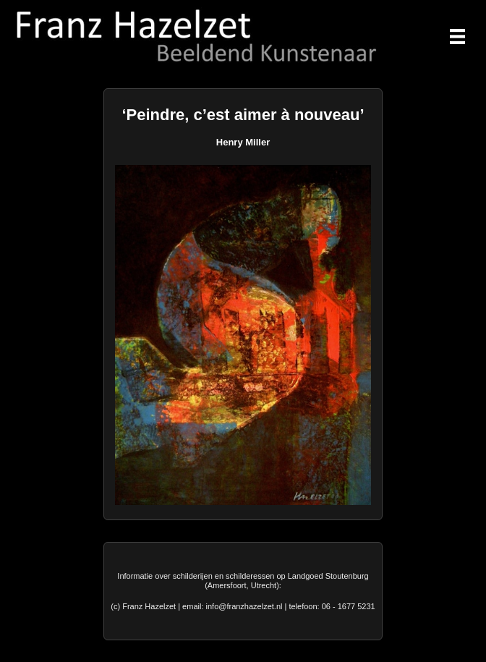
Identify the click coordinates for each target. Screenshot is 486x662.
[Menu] (457, 36)
